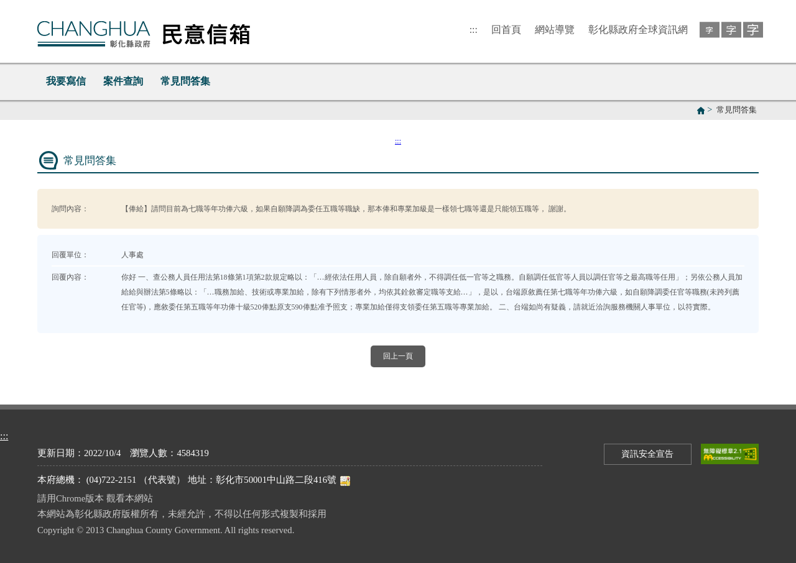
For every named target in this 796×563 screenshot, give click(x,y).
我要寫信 (66, 81)
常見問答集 (185, 81)
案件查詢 (123, 81)
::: (474, 29)
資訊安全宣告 (647, 454)
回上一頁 (398, 356)
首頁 (701, 110)
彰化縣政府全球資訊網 (638, 29)
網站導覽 (555, 29)
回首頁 (506, 29)
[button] (707, 29)
